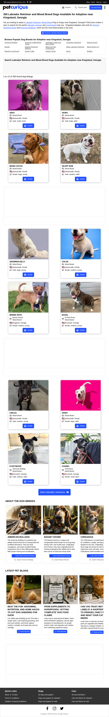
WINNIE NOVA (16, 315)
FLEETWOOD (15, 466)
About (93, 2)
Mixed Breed (47, 22)
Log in (105, 2)
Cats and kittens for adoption (82, 698)
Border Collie (29, 51)
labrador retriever (35, 25)
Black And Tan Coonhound (51, 47)
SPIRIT (65, 413)
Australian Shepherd (73, 42)
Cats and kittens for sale (80, 701)
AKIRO (65, 113)
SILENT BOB (67, 166)
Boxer (68, 51)
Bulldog (90, 51)
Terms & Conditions (12, 698)
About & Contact (11, 695)
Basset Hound (92, 42)
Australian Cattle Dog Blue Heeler (53, 43)
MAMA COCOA (16, 166)
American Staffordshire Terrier (33, 43)
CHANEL (66, 466)
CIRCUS (13, 413)
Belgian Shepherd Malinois (31, 47)
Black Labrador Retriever (75, 47)
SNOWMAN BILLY (17, 262)
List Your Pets (96, 7)
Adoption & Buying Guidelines (15, 701)
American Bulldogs (28, 28)
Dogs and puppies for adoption (49, 698)
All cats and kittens (78, 695)
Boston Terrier (51, 51)
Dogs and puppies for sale (47, 701)
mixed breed (51, 25)
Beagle (7, 47)
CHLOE (65, 262)
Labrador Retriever (33, 22)
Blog (88, 2)
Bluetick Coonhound (12, 51)
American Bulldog (11, 42)
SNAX (12, 113)
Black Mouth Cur (93, 47)
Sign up (98, 2)
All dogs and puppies (45, 695)
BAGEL (65, 315)
